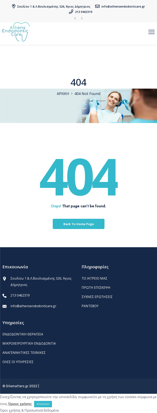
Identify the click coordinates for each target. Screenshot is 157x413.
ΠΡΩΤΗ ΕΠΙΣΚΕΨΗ (96, 287)
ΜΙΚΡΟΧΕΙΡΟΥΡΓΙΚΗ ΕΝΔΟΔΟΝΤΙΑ (29, 343)
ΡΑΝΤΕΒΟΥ (90, 305)
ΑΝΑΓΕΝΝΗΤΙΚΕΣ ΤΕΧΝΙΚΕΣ (24, 352)
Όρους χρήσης (20, 403)
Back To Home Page (78, 224)
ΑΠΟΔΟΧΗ (43, 403)
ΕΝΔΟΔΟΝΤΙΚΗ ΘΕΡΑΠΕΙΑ (22, 334)
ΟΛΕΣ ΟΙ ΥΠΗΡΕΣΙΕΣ (18, 361)
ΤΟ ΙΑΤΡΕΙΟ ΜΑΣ (95, 278)
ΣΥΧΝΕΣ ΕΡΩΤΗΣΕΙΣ (97, 296)
